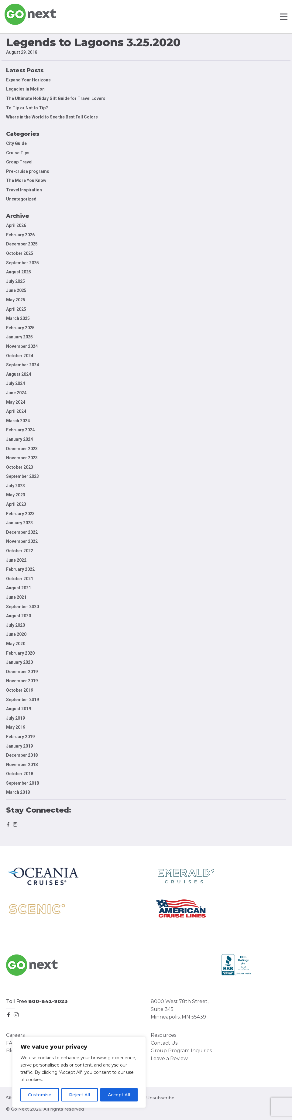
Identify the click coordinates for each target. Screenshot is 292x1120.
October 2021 (19, 578)
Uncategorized (21, 199)
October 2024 (19, 355)
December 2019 (22, 671)
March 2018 (18, 792)
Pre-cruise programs (27, 171)
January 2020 (19, 662)
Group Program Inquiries (181, 1050)
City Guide (16, 143)
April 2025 (16, 309)
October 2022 (19, 550)
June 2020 (16, 634)
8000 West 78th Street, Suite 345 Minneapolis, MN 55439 (179, 1009)
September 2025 (22, 262)
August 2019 (18, 708)
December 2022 (22, 532)
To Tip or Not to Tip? (27, 107)
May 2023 (15, 494)
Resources (163, 1035)
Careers (15, 1035)
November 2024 (22, 346)
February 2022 (20, 569)
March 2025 (18, 318)
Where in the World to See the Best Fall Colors (52, 117)
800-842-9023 (48, 1001)
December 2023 (22, 448)
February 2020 (20, 653)
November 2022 (22, 541)
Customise (39, 1095)
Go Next (31, 14)
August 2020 (18, 615)
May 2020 (15, 643)
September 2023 (22, 476)
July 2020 (15, 625)
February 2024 (20, 429)
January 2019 (19, 746)
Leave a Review (169, 1058)
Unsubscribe (160, 1098)
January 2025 (19, 336)
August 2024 (18, 374)
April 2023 (16, 504)
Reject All (79, 1095)
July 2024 (15, 383)
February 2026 (20, 234)
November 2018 (22, 764)
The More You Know (26, 180)
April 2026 (16, 225)
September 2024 (22, 364)
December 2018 (22, 755)
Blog (12, 1050)
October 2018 (19, 773)
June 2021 (16, 597)
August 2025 (18, 271)
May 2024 (15, 402)
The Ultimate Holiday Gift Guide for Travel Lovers (55, 98)
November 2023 (22, 457)
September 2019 (22, 699)
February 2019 (20, 736)
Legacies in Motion (25, 89)
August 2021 (18, 587)
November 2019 (22, 680)
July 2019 (15, 718)
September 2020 (22, 606)
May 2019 (15, 727)
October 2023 (19, 467)
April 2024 (16, 411)
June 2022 (16, 560)
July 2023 (15, 485)
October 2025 (19, 253)
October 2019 (19, 690)
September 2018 (22, 783)
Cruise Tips (17, 152)
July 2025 (15, 281)
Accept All (119, 1095)
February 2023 (20, 513)
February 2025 (20, 327)
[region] (79, 1072)
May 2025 (15, 299)
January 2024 (19, 439)
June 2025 (16, 290)
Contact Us (164, 1043)
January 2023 (19, 522)
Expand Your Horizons (28, 79)
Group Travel (19, 161)
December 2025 (22, 243)
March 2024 (18, 420)
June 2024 (16, 392)
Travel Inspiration (24, 189)
